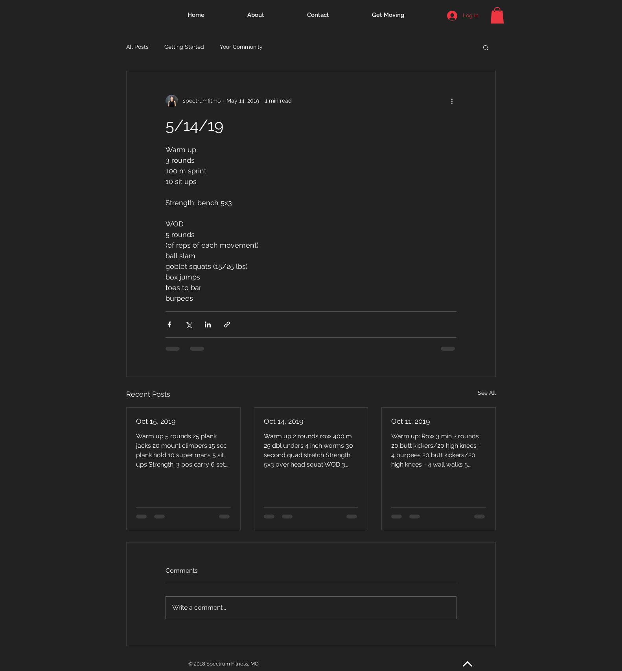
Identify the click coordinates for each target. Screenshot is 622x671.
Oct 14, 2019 (284, 421)
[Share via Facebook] (169, 324)
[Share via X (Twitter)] (188, 324)
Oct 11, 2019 (410, 421)
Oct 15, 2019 (156, 421)
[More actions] (451, 101)
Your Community (241, 47)
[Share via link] (227, 324)
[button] (497, 15)
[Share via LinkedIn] (208, 324)
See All (487, 393)
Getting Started (184, 47)
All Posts (137, 47)
